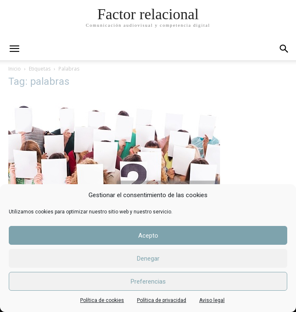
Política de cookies (102, 300)
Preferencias (148, 281)
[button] (284, 49)
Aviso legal (212, 300)
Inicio (14, 68)
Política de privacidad (161, 300)
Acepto (148, 235)
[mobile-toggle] (14, 49)
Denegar (148, 258)
